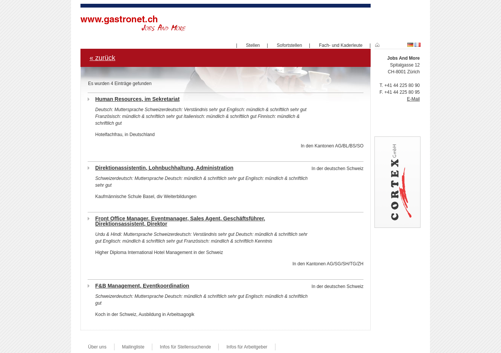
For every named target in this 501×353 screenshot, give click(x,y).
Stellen (253, 45)
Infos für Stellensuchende (185, 347)
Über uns (97, 347)
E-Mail (413, 99)
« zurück (102, 58)
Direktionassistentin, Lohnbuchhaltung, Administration (164, 168)
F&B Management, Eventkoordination (142, 286)
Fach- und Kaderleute (340, 45)
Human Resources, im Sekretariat (137, 99)
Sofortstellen (289, 45)
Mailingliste (133, 347)
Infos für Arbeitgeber (246, 347)
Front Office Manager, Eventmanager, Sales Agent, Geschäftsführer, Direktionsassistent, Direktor (180, 221)
